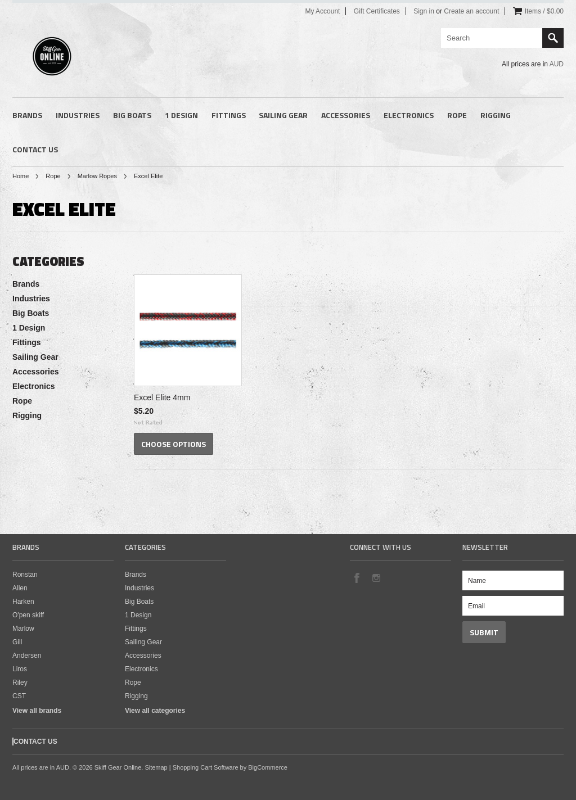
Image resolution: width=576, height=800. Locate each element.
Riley (20, 682)
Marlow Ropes (97, 176)
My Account (322, 11)
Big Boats (132, 115)
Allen (20, 588)
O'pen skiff (28, 615)
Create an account (471, 11)
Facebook (356, 577)
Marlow (23, 628)
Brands (27, 115)
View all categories (155, 711)
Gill (17, 642)
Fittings (229, 115)
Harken (23, 601)
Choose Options (173, 444)
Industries (78, 115)
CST (19, 696)
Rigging (495, 115)
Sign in (423, 11)
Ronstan (25, 574)
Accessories (345, 115)
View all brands (36, 711)
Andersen (26, 655)
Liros (19, 669)
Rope (457, 115)
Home (20, 176)
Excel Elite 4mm (162, 397)
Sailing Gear (283, 115)
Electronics (409, 115)
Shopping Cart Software (205, 767)
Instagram (375, 577)
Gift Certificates (377, 11)
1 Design (181, 115)
